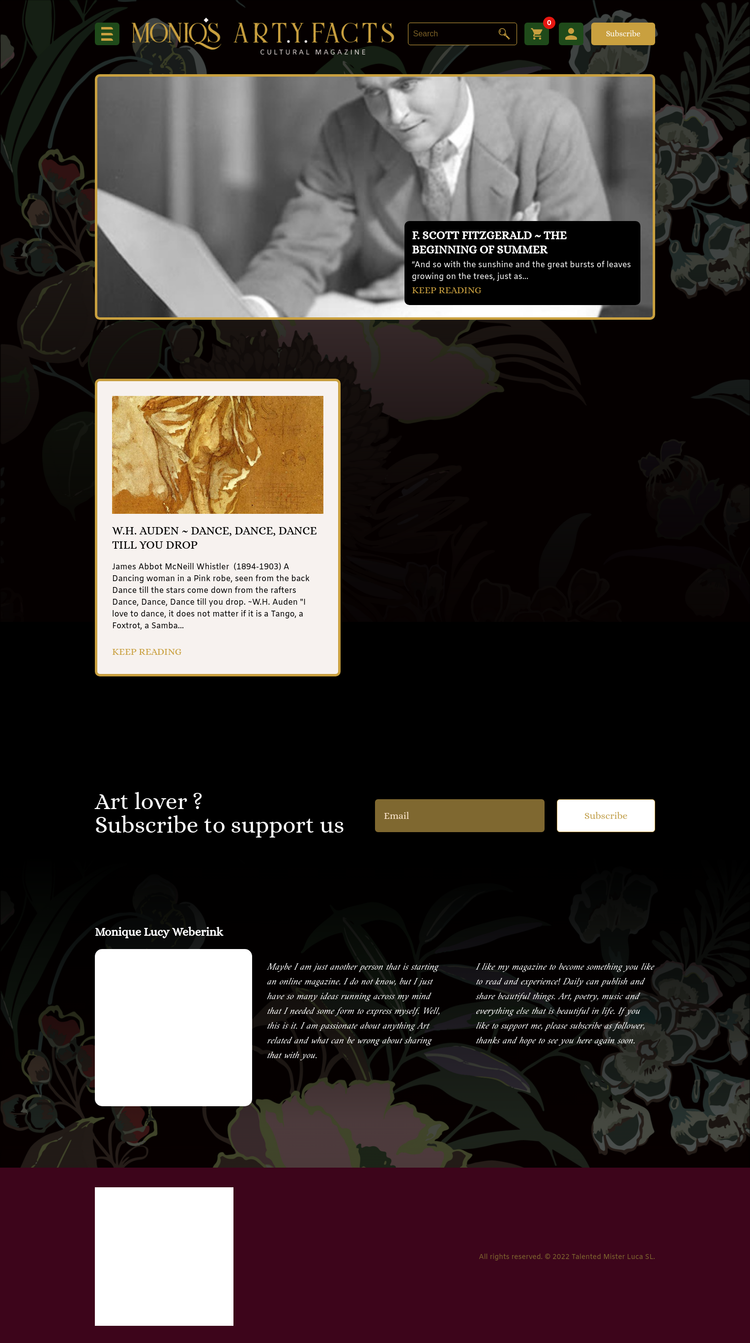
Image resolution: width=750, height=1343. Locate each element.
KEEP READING (447, 290)
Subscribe (623, 33)
